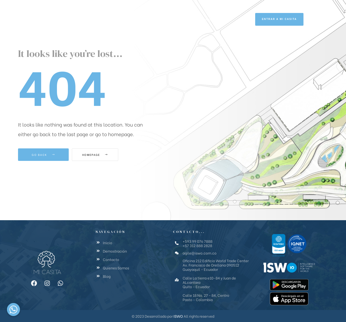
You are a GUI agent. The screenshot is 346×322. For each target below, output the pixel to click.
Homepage (98, 155)
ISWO (178, 316)
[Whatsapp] (13, 309)
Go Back (43, 155)
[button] (279, 19)
